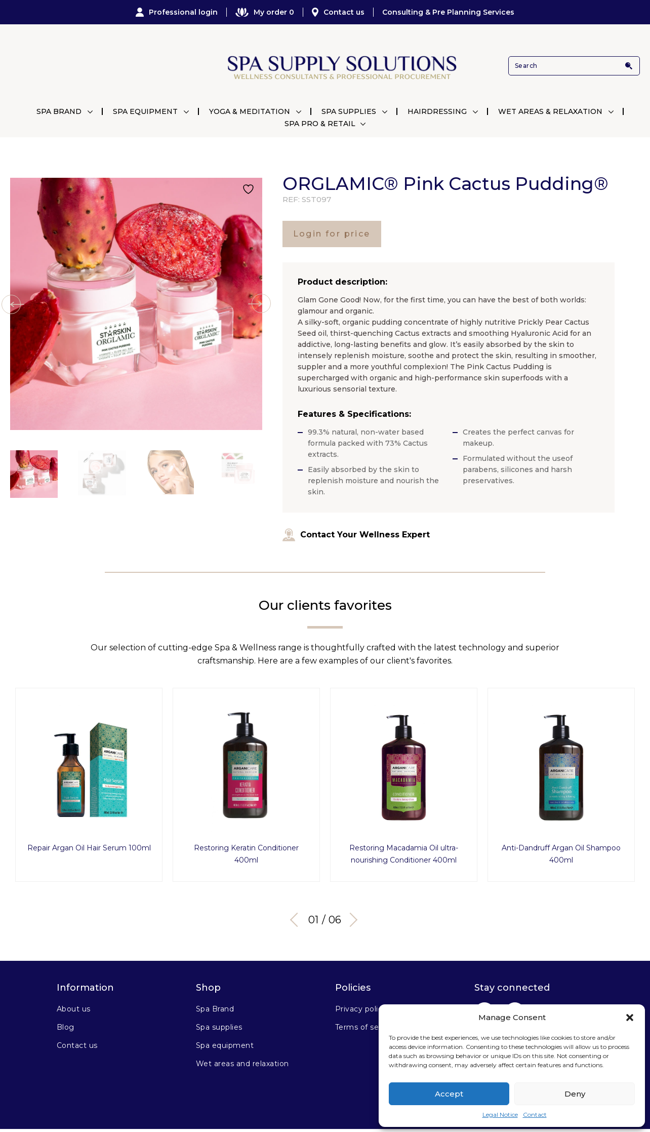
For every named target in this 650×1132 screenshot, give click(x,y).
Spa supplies (219, 1026)
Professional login (177, 12)
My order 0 (264, 12)
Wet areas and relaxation (242, 1062)
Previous (297, 919)
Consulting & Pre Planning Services (448, 12)
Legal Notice (500, 1114)
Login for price (332, 234)
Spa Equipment (145, 111)
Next (350, 919)
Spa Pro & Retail (320, 123)
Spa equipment (225, 1044)
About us (74, 1007)
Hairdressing (437, 111)
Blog (65, 1026)
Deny (574, 1094)
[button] (630, 1017)
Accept (449, 1094)
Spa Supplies (348, 111)
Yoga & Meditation (249, 111)
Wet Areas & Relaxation (550, 111)
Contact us (338, 12)
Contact (535, 1114)
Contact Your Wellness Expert (356, 535)
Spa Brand (59, 111)
